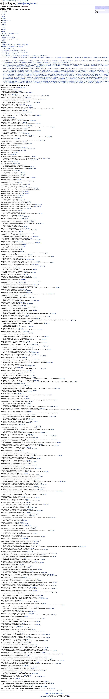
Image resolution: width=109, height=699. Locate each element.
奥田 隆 (7, 50)
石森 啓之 (75, 80)
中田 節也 (34, 64)
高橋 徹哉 (81, 82)
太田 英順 (52, 60)
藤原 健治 (51, 81)
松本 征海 (28, 65)
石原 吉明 (67, 65)
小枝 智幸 (66, 74)
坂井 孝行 (49, 73)
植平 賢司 (37, 65)
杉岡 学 (60, 77)
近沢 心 (16, 82)
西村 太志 (21, 52)
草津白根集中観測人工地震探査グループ (13, 81)
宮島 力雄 (9, 46)
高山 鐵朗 (34, 66)
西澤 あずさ (86, 81)
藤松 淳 (68, 81)
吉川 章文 (30, 57)
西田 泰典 (9, 37)
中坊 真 (7, 60)
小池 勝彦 (70, 74)
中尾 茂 (24, 64)
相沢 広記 (11, 62)
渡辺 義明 (46, 65)
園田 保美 (34, 73)
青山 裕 (3, 31)
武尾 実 (98, 60)
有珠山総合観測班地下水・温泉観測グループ (44, 77)
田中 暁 (31, 80)
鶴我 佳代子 (43, 66)
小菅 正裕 (75, 74)
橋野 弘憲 (45, 78)
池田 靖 (71, 78)
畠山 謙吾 (44, 80)
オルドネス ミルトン (80, 68)
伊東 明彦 (31, 60)
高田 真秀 (68, 62)
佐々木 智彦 (105, 70)
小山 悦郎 (8, 44)
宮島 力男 (21, 74)
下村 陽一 (31, 70)
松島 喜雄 (4, 27)
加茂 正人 (52, 71)
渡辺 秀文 (4, 24)
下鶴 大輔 (36, 70)
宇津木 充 (56, 60)
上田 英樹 (27, 70)
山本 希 (63, 60)
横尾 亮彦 (33, 78)
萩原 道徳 (39, 62)
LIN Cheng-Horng (44, 68)
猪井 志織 (10, 80)
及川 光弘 (25, 57)
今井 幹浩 (78, 70)
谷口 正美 (8, 82)
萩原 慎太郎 (29, 81)
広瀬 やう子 (98, 75)
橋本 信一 (37, 78)
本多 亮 (86, 60)
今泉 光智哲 (82, 70)
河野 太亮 (80, 78)
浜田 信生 (88, 78)
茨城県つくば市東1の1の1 (51, 695)
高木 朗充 (59, 62)
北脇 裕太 (89, 71)
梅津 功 (94, 60)
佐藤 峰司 (4, 55)
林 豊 (103, 77)
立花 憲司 (80, 65)
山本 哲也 (13, 75)
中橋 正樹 (19, 60)
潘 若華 (49, 65)
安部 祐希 (8, 74)
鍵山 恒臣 (21, 46)
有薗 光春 (56, 77)
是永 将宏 (20, 77)
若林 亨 (88, 65)
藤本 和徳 (64, 81)
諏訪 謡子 (94, 81)
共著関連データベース (26, 3)
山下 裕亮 (96, 74)
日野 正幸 (16, 77)
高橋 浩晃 (85, 82)
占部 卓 (97, 71)
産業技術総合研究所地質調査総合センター (21, 80)
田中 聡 (23, 50)
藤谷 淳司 (77, 81)
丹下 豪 (60, 70)
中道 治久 (4, 48)
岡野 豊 (42, 75)
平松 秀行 (83, 60)
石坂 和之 (66, 80)
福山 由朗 (15, 53)
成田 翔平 (77, 57)
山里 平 (30, 75)
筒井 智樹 (17, 33)
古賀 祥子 (5, 73)
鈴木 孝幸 (34, 82)
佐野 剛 (26, 71)
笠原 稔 (37, 55)
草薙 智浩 (93, 65)
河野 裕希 (95, 57)
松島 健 (17, 39)
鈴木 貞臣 (11, 66)
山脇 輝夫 (12, 55)
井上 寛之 (23, 60)
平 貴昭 (78, 60)
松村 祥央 (93, 77)
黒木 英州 (101, 82)
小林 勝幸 (58, 74)
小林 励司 (53, 74)
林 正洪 (96, 77)
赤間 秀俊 (12, 82)
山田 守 (67, 60)
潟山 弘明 (54, 65)
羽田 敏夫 (104, 80)
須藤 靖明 (42, 55)
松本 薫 (88, 77)
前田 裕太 (44, 71)
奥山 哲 (100, 73)
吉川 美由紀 (10, 73)
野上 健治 (13, 37)
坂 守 (46, 73)
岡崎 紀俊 (35, 75)
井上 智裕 (73, 70)
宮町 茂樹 (26, 74)
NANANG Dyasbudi (58, 68)
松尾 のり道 (29, 55)
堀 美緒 (42, 57)
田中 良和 (36, 80)
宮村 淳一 (50, 57)
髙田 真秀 (38, 66)
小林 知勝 (59, 57)
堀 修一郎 (38, 57)
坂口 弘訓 (54, 73)
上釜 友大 (21, 64)
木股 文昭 (16, 44)
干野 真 (80, 75)
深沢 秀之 (92, 78)
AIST (7, 0)
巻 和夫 (64, 75)
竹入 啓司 (99, 80)
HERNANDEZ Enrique (35, 68)
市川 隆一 (73, 75)
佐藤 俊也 (5, 71)
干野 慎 (77, 75)
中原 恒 (39, 70)
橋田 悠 (41, 78)
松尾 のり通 (70, 77)
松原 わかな (64, 77)
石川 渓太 (16, 62)
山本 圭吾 (4, 37)
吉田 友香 (34, 57)
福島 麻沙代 (85, 80)
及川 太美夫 (101, 71)
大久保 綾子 (71, 73)
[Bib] (21, 87)
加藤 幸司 (48, 64)
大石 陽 (92, 73)
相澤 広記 (62, 80)
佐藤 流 (18, 71)
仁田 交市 (4, 53)
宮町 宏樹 (4, 20)
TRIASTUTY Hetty (14, 64)
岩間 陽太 (52, 75)
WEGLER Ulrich (72, 68)
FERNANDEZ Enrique (25, 68)
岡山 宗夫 (72, 57)
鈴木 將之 (38, 82)
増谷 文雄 (62, 73)
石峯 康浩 (71, 80)
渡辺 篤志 (41, 65)
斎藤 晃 (7, 77)
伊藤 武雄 (101, 70)
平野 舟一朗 (93, 75)
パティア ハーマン (102, 68)
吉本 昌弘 (20, 73)
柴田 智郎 (16, 50)
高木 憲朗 (55, 62)
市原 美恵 (10, 65)
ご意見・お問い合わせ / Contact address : (54, 693)
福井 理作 (71, 65)
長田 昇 (12, 48)
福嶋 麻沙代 (24, 62)
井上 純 (27, 60)
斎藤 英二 (11, 77)
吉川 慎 (3, 35)
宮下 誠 (79, 64)
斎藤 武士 (19, 65)
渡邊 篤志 (5, 80)
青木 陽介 (26, 52)
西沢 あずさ (102, 65)
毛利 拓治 (59, 78)
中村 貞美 (56, 70)
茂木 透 (3, 26)
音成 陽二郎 (55, 82)
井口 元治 (39, 64)
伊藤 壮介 (92, 70)
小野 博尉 (63, 57)
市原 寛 (75, 60)
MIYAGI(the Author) (16, 0)
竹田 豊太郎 (29, 62)
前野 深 (47, 71)
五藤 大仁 (69, 70)
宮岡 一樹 (17, 74)
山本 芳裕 (18, 75)
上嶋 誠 (22, 70)
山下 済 (11, 44)
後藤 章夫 (103, 75)
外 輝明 (46, 57)
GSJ (10, 0)
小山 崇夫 (55, 57)
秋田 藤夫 (8, 48)
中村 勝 (14, 60)
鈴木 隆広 (42, 82)
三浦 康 (19, 70)
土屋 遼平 (42, 73)
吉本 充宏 (15, 73)
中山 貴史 (44, 70)
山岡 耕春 (105, 74)
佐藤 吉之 (39, 60)
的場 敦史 (48, 80)
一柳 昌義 (11, 70)
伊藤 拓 (35, 60)
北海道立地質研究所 (82, 71)
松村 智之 (91, 60)
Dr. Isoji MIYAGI (43, 696)
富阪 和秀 (30, 74)
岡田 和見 (5, 65)
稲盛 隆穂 (76, 65)
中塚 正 (11, 60)
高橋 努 (76, 82)
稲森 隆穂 (90, 80)
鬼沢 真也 (4, 29)
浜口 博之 (17, 52)
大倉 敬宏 (4, 46)
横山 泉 (20, 50)
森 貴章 (18, 78)
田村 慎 (39, 80)
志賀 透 (7, 53)
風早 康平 (25, 66)
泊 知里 (83, 78)
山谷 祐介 (12, 33)
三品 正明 (12, 57)
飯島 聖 (64, 82)
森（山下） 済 (27, 78)
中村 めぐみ (29, 64)
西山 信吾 (81, 81)
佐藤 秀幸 (22, 71)
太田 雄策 (71, 64)
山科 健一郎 (101, 64)
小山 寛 (60, 60)
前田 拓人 (39, 71)
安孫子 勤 (75, 64)
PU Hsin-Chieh (65, 68)
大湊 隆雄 (4, 50)
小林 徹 (61, 74)
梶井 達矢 (86, 57)
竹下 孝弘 (85, 65)
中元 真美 (4, 60)
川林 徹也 (61, 75)
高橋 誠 (45, 55)
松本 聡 (11, 53)
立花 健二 (95, 80)
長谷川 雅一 (19, 66)
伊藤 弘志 (96, 70)
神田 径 (19, 62)
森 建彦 (15, 78)
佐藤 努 (3, 44)
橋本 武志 (9, 20)
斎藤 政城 (81, 57)
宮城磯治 (68, 695)
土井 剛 (37, 73)
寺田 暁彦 (12, 50)
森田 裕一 (32, 65)
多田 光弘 (67, 73)
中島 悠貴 (48, 70)
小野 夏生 (79, 74)
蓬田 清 (34, 81)
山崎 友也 (68, 57)
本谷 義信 (23, 65)
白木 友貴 (62, 65)
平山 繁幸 (88, 75)
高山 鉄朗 (26, 44)
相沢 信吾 (53, 80)
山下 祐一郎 (88, 64)
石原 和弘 (17, 46)
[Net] (19, 87)
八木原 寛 (4, 39)
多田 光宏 (57, 64)
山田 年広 (71, 60)
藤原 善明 (55, 81)
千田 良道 (93, 71)
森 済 (4, 14)
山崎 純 (97, 64)
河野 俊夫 (75, 78)
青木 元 (50, 82)
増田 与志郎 (52, 64)
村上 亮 (16, 55)
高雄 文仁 (93, 82)
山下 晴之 (8, 55)
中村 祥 (52, 70)
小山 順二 (43, 74)
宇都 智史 (104, 73)
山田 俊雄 (27, 75)
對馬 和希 (39, 74)
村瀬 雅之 (20, 55)
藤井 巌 (42, 81)
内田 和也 (4, 52)
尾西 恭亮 (87, 74)
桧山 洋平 (7, 78)
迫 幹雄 (103, 57)
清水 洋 (19, 44)
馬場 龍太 (29, 66)
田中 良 (34, 55)
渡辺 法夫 (101, 78)
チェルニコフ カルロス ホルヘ (91, 68)
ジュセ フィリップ (5, 57)
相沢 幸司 (57, 80)
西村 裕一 (4, 18)
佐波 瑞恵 (21, 57)
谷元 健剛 (46, 62)
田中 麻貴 (58, 65)
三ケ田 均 (15, 70)
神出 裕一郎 (80, 80)
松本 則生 (85, 77)
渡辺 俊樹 (99, 57)
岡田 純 (38, 75)
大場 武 (47, 60)
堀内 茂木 (44, 60)
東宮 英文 (25, 55)
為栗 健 (12, 46)
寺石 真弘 (34, 74)
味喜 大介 (29, 73)
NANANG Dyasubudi (6, 64)
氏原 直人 (63, 78)
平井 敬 (84, 75)
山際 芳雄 (107, 64)
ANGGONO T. (11, 68)
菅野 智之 (34, 62)
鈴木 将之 (7, 66)
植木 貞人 (8, 35)
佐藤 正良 (14, 71)
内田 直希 (35, 71)
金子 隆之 (29, 82)
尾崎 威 (83, 74)
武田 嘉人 (50, 78)
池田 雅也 (67, 78)
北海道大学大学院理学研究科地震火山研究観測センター (65, 71)
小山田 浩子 (48, 74)
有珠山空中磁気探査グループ (29, 77)
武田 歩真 (54, 78)
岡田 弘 (3, 16)
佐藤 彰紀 (10, 71)
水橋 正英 (102, 60)
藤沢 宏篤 (72, 81)
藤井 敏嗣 (46, 81)
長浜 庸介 (47, 82)
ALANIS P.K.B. (5, 68)
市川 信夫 (69, 75)
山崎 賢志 (9, 75)
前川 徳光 (5, 13)
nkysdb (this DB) (25, 0)
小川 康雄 (8, 52)
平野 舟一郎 (13, 39)
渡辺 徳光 (97, 78)
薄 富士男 (38, 81)
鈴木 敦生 (5, 11)
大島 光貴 (88, 73)
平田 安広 (14, 65)
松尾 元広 (75, 77)
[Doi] (24, 87)
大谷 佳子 (96, 73)
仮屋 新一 (87, 70)
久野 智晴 (64, 70)
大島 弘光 (4, 22)
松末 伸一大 (79, 77)
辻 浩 (23, 44)
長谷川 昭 (50, 62)
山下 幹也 (83, 64)
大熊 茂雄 (62, 64)
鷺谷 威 (97, 82)
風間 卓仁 (60, 82)
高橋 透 (89, 82)
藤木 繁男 (60, 81)
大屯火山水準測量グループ (80, 73)
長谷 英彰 (4, 42)
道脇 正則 (25, 82)
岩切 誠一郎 (46, 75)
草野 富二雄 (24, 81)
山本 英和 (22, 75)
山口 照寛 (93, 64)
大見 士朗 (66, 64)
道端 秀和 (20, 82)
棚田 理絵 (11, 78)
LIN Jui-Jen (50, 68)
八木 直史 (30, 71)
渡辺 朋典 (7, 62)
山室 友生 (101, 74)
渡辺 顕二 (106, 78)
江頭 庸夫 (90, 57)
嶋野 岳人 (56, 75)
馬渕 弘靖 (68, 82)
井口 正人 (4, 33)
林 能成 (100, 77)
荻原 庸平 (97, 65)
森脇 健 (22, 78)
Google (103, 8)
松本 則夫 (12, 52)
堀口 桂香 (58, 73)
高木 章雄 (64, 62)
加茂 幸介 (43, 64)
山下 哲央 (92, 74)
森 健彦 (3, 40)
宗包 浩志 (12, 74)
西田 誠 (90, 81)
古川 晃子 (106, 71)
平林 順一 (9, 39)
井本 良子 (16, 57)
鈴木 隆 (15, 66)
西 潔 (42, 62)
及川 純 (8, 33)
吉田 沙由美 (24, 73)
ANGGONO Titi (17, 68)
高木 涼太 (73, 82)
